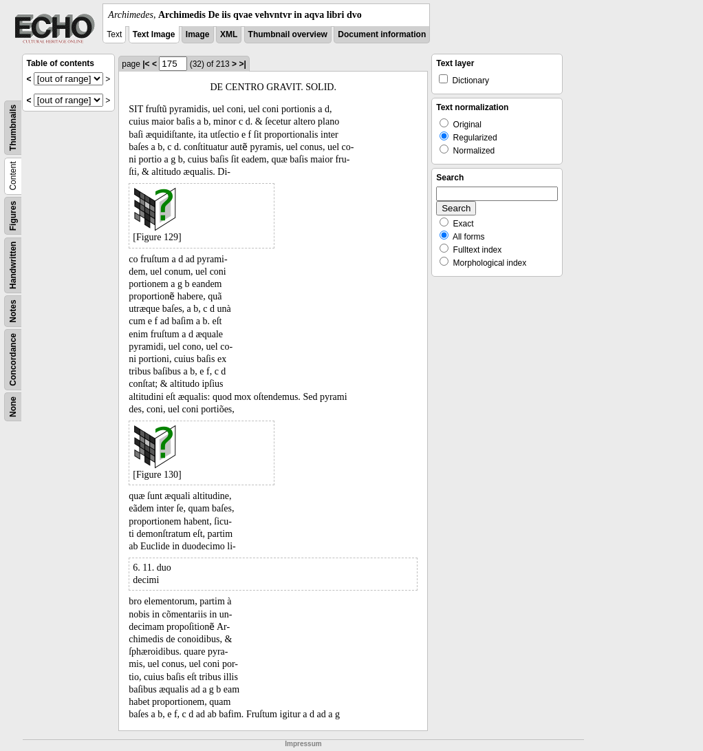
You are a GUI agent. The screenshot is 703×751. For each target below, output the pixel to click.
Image (198, 34)
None (13, 406)
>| (242, 64)
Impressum (303, 744)
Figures (13, 216)
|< (145, 64)
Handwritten (13, 265)
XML (228, 34)
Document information (382, 34)
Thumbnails (13, 128)
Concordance (13, 359)
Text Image (154, 34)
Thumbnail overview (287, 34)
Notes (13, 310)
